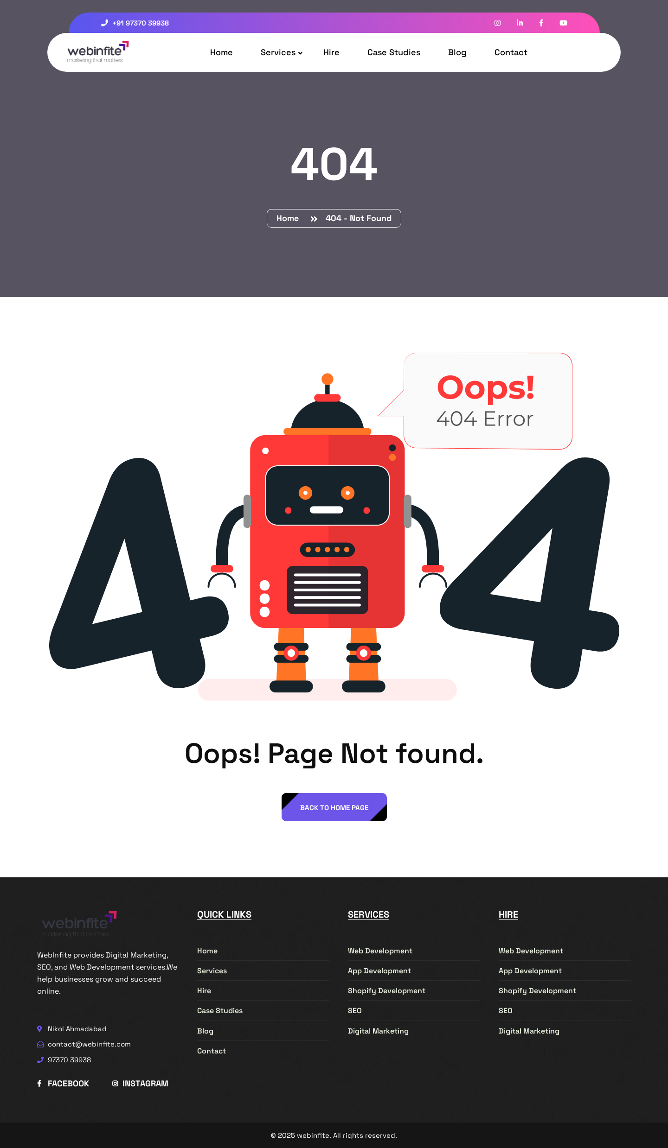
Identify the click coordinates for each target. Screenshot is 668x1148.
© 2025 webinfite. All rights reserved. (334, 1135)
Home (221, 52)
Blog (457, 52)
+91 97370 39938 (135, 23)
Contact (511, 52)
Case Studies (393, 52)
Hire (331, 52)
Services (278, 52)
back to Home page (334, 807)
